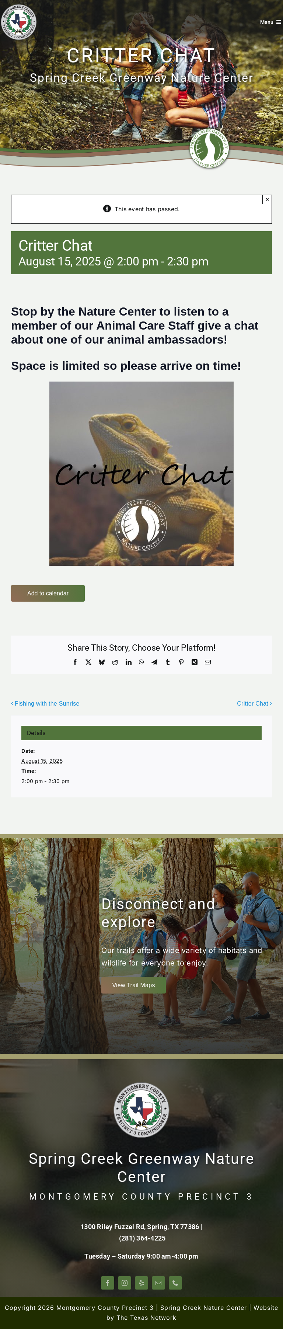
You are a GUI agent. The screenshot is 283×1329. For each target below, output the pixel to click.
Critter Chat (252, 703)
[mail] (158, 1283)
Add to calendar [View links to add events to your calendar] (48, 593)
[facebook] (107, 1283)
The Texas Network (146, 1317)
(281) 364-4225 (142, 1238)
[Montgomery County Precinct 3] (18, 6)
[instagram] (124, 1283)
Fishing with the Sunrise (47, 703)
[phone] (175, 1283)
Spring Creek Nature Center (203, 1307)
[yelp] (141, 1283)
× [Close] (267, 199)
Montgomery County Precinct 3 (105, 1307)
